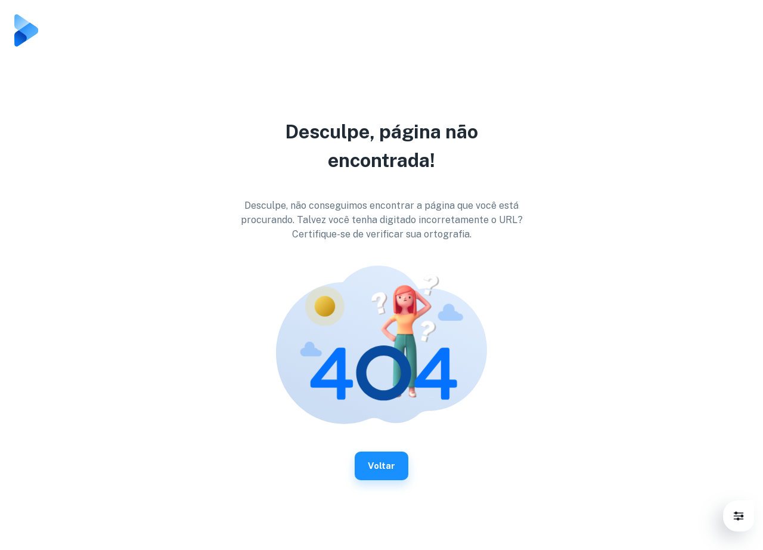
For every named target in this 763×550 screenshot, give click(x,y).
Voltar (381, 466)
